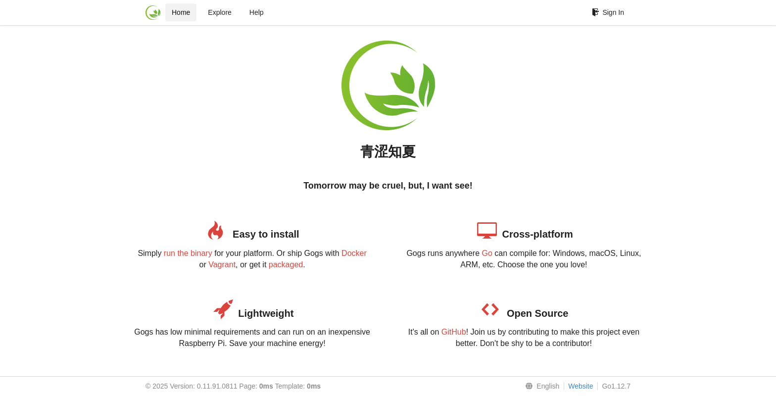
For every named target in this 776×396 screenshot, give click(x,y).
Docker (354, 253)
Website (580, 386)
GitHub (453, 332)
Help (256, 12)
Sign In (608, 12)
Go (487, 253)
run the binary (188, 253)
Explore (219, 12)
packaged (286, 264)
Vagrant (222, 264)
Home (181, 12)
